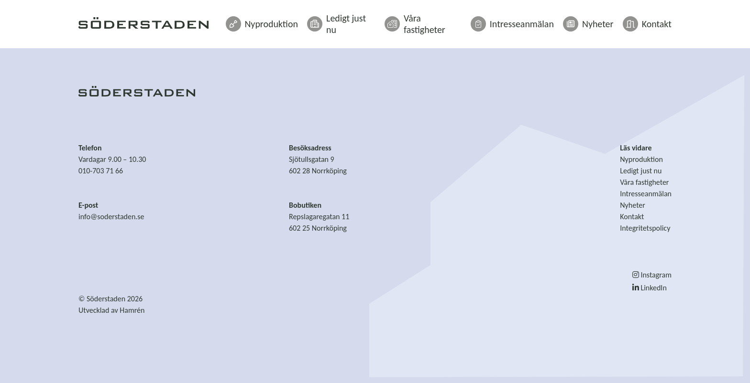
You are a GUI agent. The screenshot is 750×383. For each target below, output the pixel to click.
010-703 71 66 (100, 170)
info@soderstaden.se (111, 216)
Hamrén (132, 310)
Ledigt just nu (378, 20)
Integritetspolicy (645, 228)
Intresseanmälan (530, 20)
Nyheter (597, 20)
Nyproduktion (308, 20)
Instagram (652, 274)
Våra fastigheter (452, 20)
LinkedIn (649, 287)
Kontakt (650, 20)
